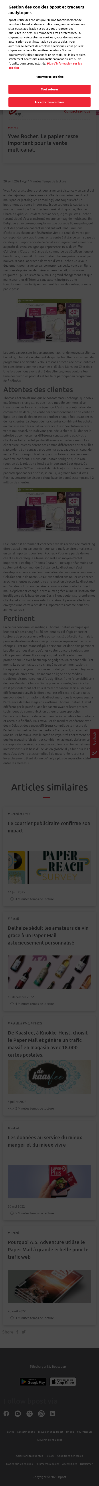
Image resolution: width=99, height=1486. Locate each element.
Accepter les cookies (49, 94)
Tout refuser (49, 81)
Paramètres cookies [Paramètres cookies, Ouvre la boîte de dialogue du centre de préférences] (49, 68)
